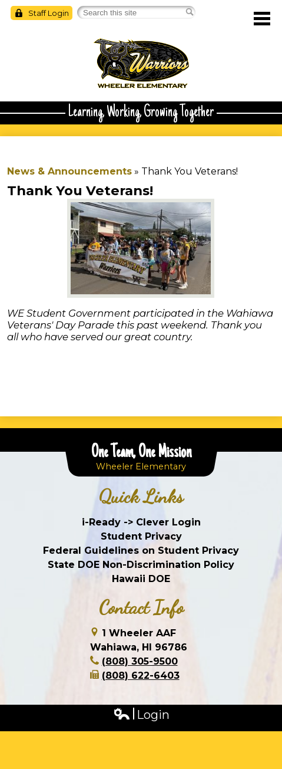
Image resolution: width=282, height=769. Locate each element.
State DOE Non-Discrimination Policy (141, 564)
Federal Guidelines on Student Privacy (141, 550)
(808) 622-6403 (141, 675)
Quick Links (141, 496)
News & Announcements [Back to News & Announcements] (69, 171)
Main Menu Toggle (262, 18)
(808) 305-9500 (140, 661)
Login (141, 715)
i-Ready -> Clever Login (141, 522)
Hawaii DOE (141, 578)
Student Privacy (141, 536)
